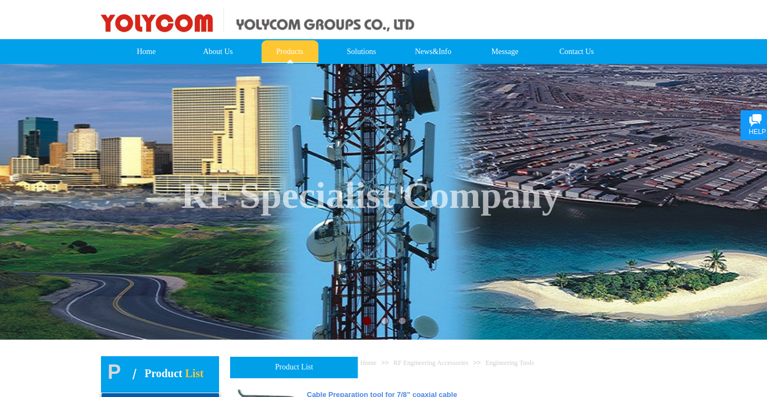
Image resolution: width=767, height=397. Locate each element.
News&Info (433, 51)
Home (146, 51)
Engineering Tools (510, 363)
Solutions (361, 51)
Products (289, 51)
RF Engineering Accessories (430, 363)
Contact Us (577, 51)
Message (505, 51)
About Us (218, 51)
